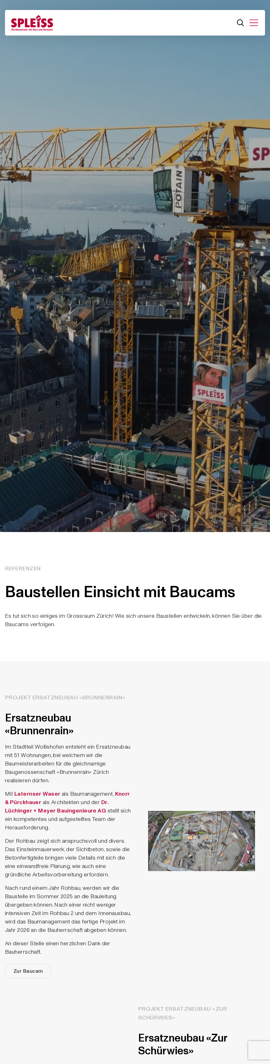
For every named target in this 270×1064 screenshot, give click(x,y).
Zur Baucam (28, 971)
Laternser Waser (37, 794)
